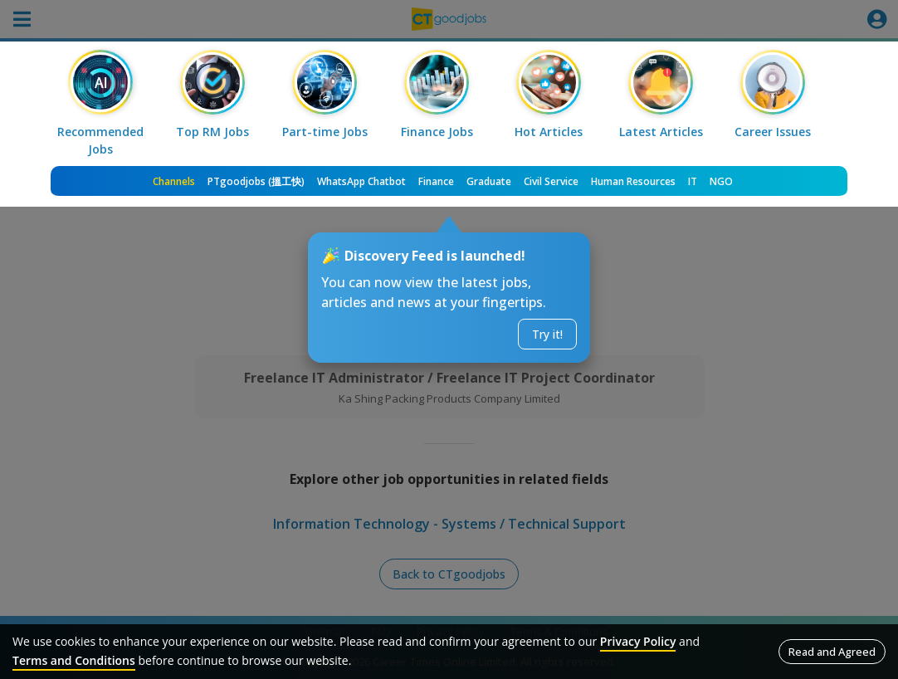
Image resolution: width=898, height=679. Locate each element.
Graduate (488, 181)
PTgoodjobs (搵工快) (256, 181)
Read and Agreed (832, 651)
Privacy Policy (638, 641)
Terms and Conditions (73, 660)
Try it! (547, 334)
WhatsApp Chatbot (361, 181)
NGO (721, 181)
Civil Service (551, 181)
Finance (436, 181)
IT (692, 181)
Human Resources (633, 181)
